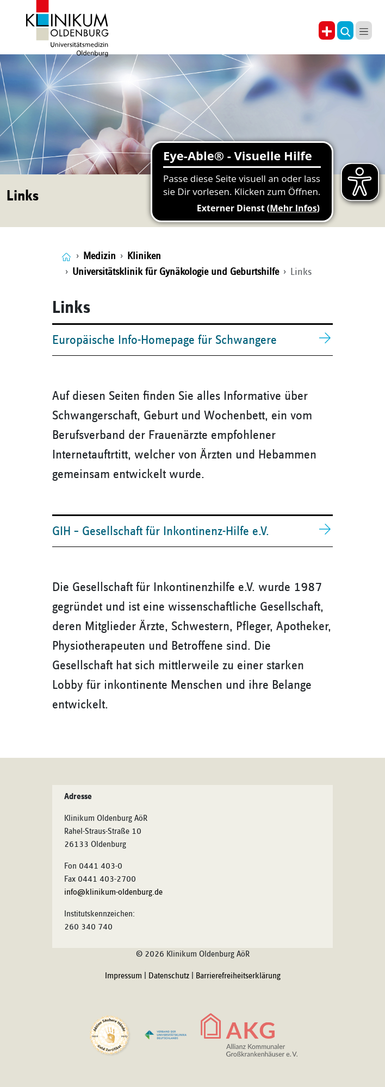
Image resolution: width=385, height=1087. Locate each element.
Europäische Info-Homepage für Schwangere (164, 340)
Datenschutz (168, 976)
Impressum (123, 976)
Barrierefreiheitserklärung (238, 976)
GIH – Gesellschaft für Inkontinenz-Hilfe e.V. (160, 531)
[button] (345, 30)
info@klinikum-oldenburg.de (113, 892)
